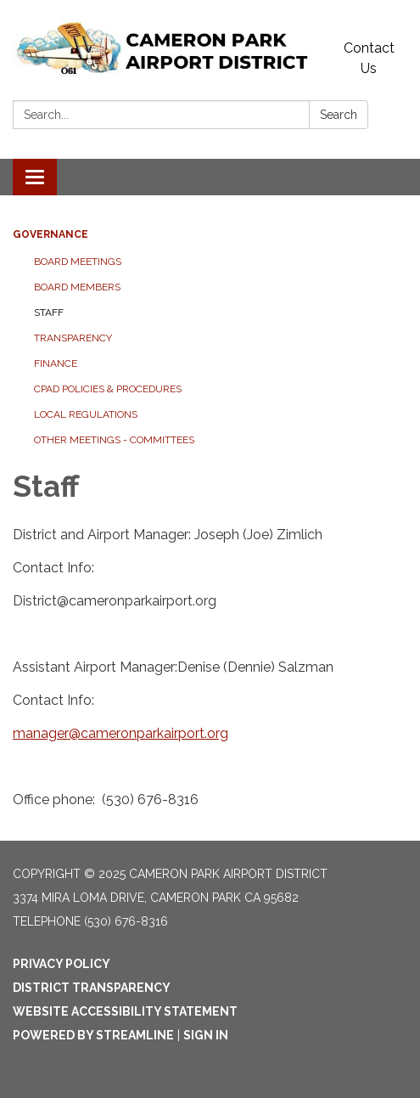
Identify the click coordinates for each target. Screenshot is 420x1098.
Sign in (205, 1035)
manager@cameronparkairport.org (120, 733)
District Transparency (92, 987)
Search (338, 114)
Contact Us (369, 58)
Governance (50, 234)
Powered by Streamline (93, 1035)
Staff (49, 312)
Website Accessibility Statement (125, 1011)
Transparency (73, 338)
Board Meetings (77, 261)
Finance (55, 363)
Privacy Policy (61, 964)
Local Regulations (85, 414)
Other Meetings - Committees (114, 440)
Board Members (77, 287)
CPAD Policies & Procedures (108, 389)
